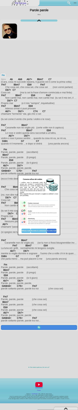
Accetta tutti (51, 231)
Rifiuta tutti (26, 231)
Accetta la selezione (38, 231)
